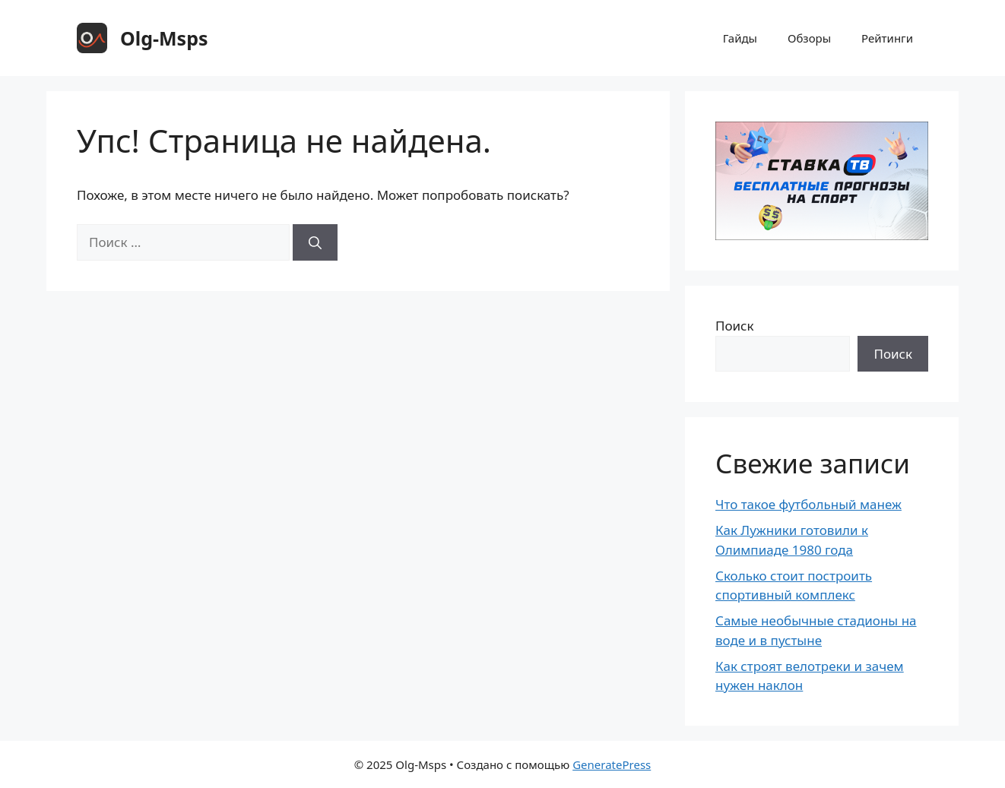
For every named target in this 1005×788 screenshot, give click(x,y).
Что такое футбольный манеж (808, 504)
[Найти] (315, 242)
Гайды (740, 38)
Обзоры (809, 38)
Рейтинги (887, 38)
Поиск (734, 325)
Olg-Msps (164, 38)
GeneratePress (611, 764)
